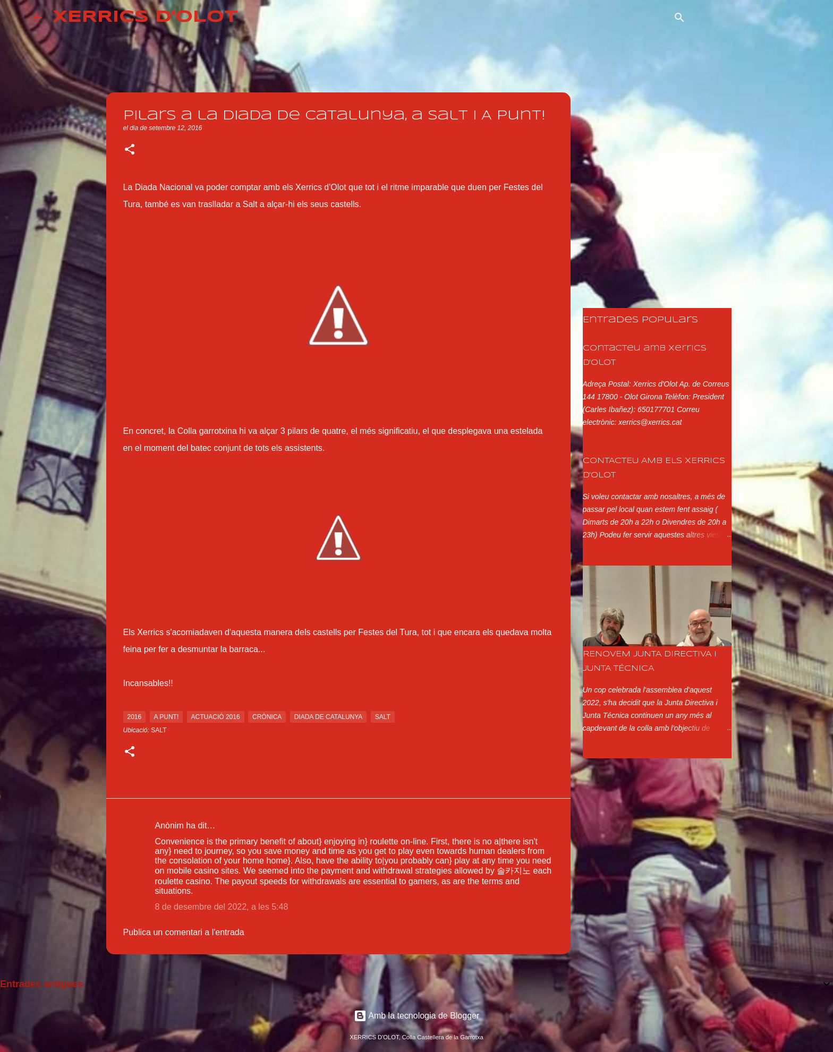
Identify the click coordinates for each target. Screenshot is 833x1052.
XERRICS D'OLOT (145, 17)
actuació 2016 (215, 717)
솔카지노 (514, 870)
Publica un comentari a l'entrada (183, 932)
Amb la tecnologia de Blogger (417, 1015)
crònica (267, 717)
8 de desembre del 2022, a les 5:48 (221, 906)
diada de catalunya (328, 717)
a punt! (166, 717)
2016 (135, 717)
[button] (129, 150)
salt (382, 717)
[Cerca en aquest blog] (746, 17)
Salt (158, 730)
